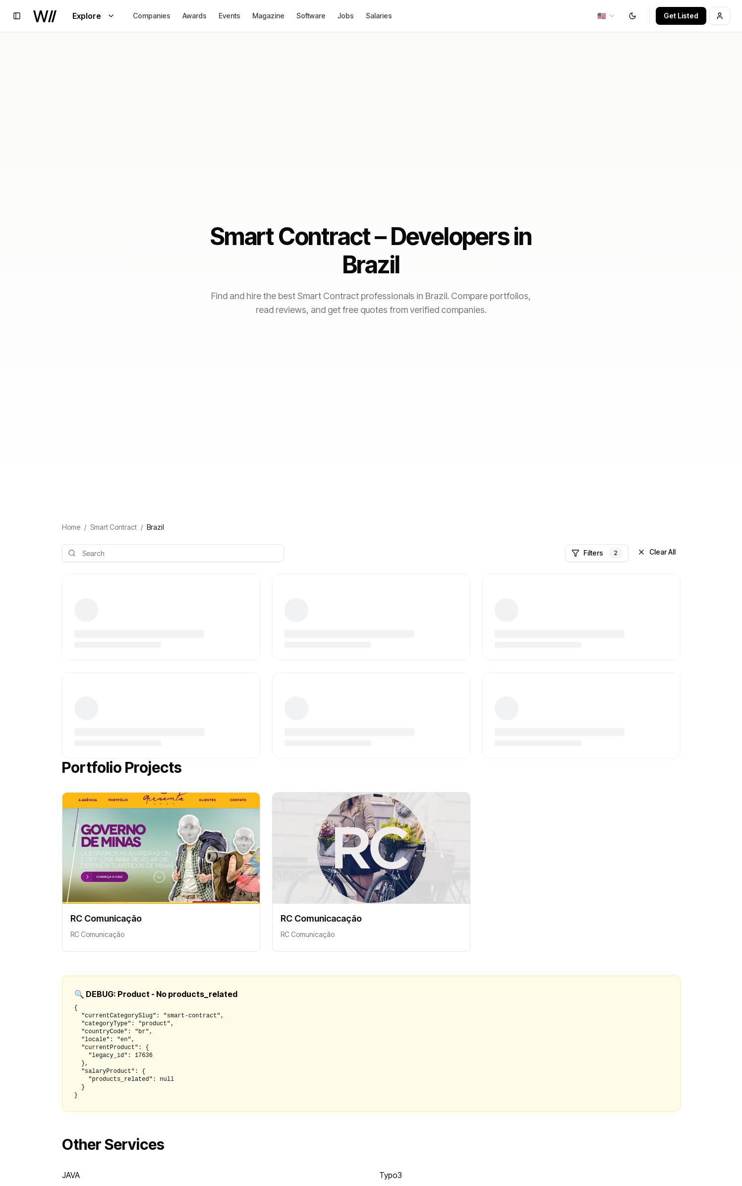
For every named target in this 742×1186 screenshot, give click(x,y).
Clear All (656, 552)
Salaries (379, 15)
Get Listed (681, 15)
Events (229, 15)
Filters (596, 553)
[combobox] (606, 16)
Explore (93, 16)
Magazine (268, 15)
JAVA (71, 1175)
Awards (194, 15)
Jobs (346, 15)
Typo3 (390, 1175)
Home (71, 527)
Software (311, 15)
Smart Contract (113, 527)
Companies (152, 15)
